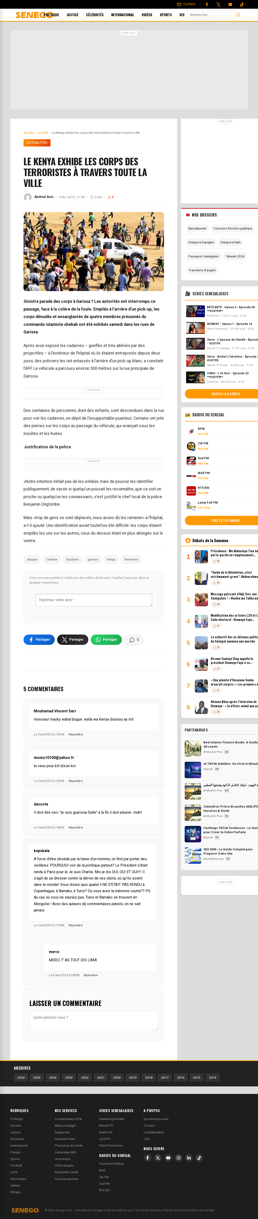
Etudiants (72, 559)
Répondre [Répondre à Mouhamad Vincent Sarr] (76, 734)
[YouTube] (230, 4)
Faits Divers (18, 1179)
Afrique (15, 1192)
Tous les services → (68, 1179)
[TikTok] (199, 1158)
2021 (101, 1077)
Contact (149, 1125)
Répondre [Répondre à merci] (91, 975)
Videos (15, 1185)
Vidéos (153, 14)
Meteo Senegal (65, 1125)
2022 (85, 1077)
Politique (58, 14)
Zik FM (104, 1177)
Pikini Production (111, 1145)
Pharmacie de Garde (68, 1145)
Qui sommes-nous (156, 1119)
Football (16, 1165)
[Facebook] (207, 4)
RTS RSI (104, 1190)
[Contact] (186, 4)
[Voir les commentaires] (134, 640)
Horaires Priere (65, 1139)
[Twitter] (218, 4)
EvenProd (105, 1132)
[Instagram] (179, 1158)
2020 (117, 1077)
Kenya (111, 559)
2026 (21, 1077)
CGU (147, 1139)
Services (194, 14)
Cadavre (51, 559)
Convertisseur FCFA (68, 1119)
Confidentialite (154, 1132)
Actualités (37, 142)
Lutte (14, 1172)
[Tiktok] (242, 4)
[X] (158, 1158)
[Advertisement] (129, 70)
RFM (102, 1170)
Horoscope (62, 1159)
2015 (196, 1077)
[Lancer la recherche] (238, 15)
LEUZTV (104, 1139)
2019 (133, 1077)
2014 (212, 1077)
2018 (148, 1077)
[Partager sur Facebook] (39, 640)
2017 (164, 1077)
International (129, 14)
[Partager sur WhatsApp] (106, 640)
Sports (172, 14)
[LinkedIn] (189, 1158)
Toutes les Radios (111, 1163)
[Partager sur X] (72, 640)
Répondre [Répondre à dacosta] (76, 827)
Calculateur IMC (65, 1152)
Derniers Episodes (111, 1119)
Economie (17, 1139)
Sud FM (104, 1183)
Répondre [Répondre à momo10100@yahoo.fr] (76, 781)
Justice (79, 14)
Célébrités (101, 14)
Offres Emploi (64, 1165)
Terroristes (131, 559)
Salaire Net (62, 1132)
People (15, 1152)
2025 (37, 1077)
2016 (180, 1077)
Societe (15, 1125)
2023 (69, 1077)
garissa (93, 559)
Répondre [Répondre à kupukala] (76, 925)
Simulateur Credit (66, 1172)
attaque (32, 559)
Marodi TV (106, 1125)
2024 (53, 1077)
